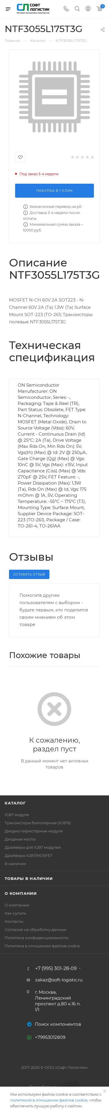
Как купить (15, 913)
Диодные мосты (20, 839)
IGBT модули (17, 814)
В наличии (15, 863)
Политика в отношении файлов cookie (42, 945)
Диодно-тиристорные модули (34, 831)
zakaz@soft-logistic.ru (59, 980)
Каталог (15, 803)
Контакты (14, 921)
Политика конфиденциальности (36, 937)
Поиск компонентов (58, 1024)
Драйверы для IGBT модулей (33, 847)
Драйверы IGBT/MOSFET (28, 855)
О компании (21, 893)
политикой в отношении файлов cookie (48, 1100)
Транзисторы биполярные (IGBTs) (38, 822)
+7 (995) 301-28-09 (56, 968)
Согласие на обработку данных (35, 929)
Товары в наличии (29, 878)
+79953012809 (50, 1037)
